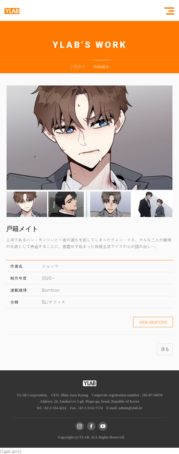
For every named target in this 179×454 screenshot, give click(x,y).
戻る (165, 349)
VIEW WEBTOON (153, 322)
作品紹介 (101, 66)
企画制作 (78, 66)
